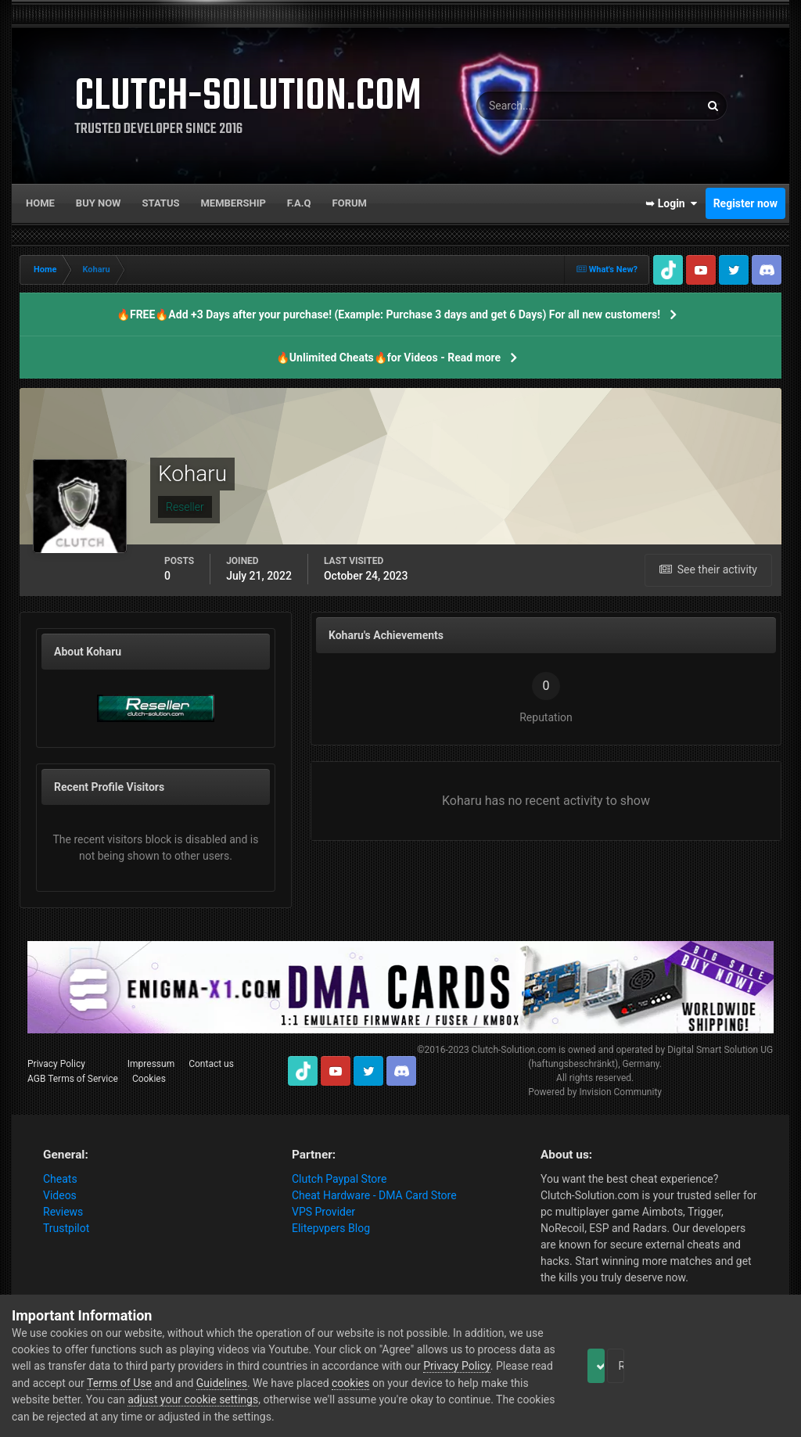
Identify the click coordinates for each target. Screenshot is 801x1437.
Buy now (98, 203)
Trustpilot (66, 1228)
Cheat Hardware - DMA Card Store (374, 1195)
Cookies (149, 1078)
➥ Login (671, 203)
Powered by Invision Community (595, 1092)
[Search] (540, 106)
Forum (349, 203)
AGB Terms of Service (72, 1078)
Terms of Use (251, 1383)
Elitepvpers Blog (331, 1228)
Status (161, 203)
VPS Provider (323, 1211)
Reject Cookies (735, 1366)
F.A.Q (299, 203)
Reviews (63, 1211)
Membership (232, 203)
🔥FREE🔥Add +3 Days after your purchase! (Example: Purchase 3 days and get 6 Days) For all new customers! (388, 314)
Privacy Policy (56, 1063)
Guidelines (354, 1383)
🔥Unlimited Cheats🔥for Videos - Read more (388, 357)
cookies (482, 1383)
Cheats (60, 1179)
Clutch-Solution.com (514, 1049)
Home (40, 203)
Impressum (151, 1063)
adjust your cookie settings (336, 1399)
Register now (745, 203)
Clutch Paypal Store (339, 1179)
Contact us (211, 1063)
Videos (60, 1195)
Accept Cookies (618, 1366)
